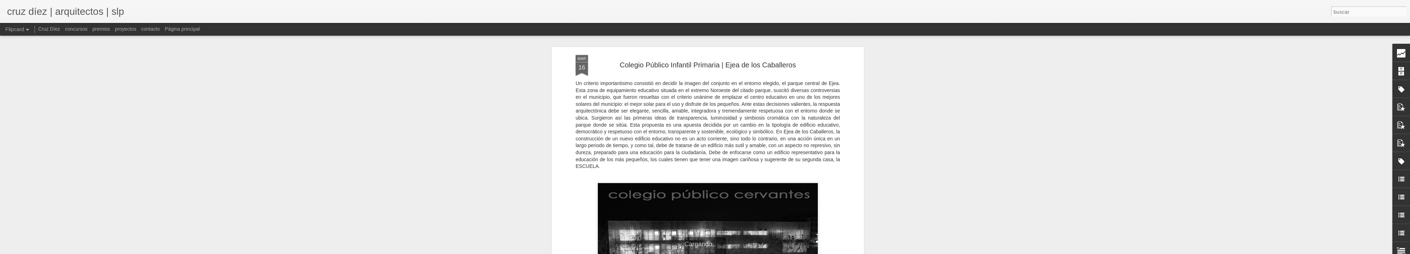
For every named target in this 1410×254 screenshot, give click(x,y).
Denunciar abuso (788, 250)
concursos (76, 29)
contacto (150, 29)
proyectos (125, 29)
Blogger (765, 250)
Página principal (182, 29)
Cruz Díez (49, 29)
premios (101, 29)
